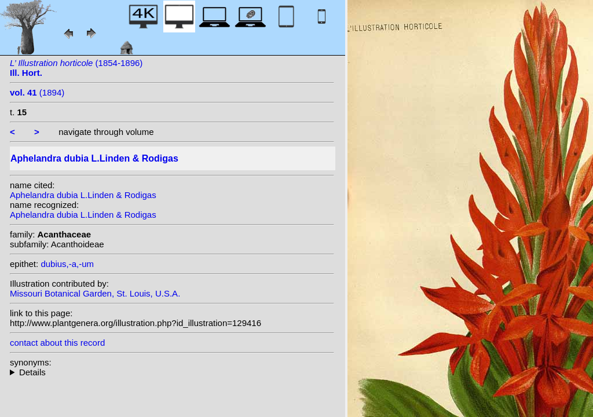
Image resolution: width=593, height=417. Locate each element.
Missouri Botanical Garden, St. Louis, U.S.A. (95, 293)
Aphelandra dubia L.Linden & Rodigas (83, 195)
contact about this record (57, 343)
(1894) (37, 92)
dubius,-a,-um (67, 264)
